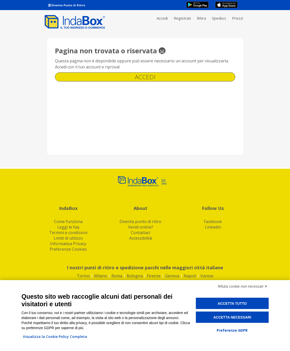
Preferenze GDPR (232, 330)
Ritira (201, 18)
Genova (172, 276)
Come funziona (68, 221)
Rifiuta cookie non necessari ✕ (242, 286)
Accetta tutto (232, 303)
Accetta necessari (232, 317)
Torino (83, 276)
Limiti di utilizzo (68, 238)
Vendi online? (140, 227)
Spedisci (219, 18)
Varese (206, 276)
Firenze (154, 276)
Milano (100, 276)
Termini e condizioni (68, 232)
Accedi (162, 18)
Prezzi (237, 18)
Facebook (213, 221)
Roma (116, 276)
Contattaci (140, 232)
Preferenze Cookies (68, 249)
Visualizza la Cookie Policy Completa (55, 336)
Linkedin (213, 227)
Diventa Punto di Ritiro (66, 5)
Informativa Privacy (68, 243)
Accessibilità (140, 238)
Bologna (135, 276)
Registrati (182, 18)
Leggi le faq (68, 227)
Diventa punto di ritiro (140, 221)
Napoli (190, 276)
